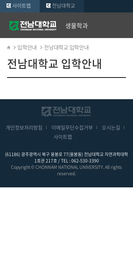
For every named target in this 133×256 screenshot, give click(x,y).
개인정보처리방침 (24, 127)
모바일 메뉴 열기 (122, 25)
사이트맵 (21, 5)
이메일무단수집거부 (72, 127)
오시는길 (111, 127)
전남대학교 (63, 5)
